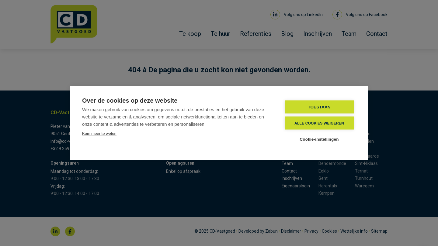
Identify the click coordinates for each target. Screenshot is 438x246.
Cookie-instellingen (319, 139)
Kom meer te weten (99, 133)
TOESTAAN (319, 107)
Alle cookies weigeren (319, 123)
